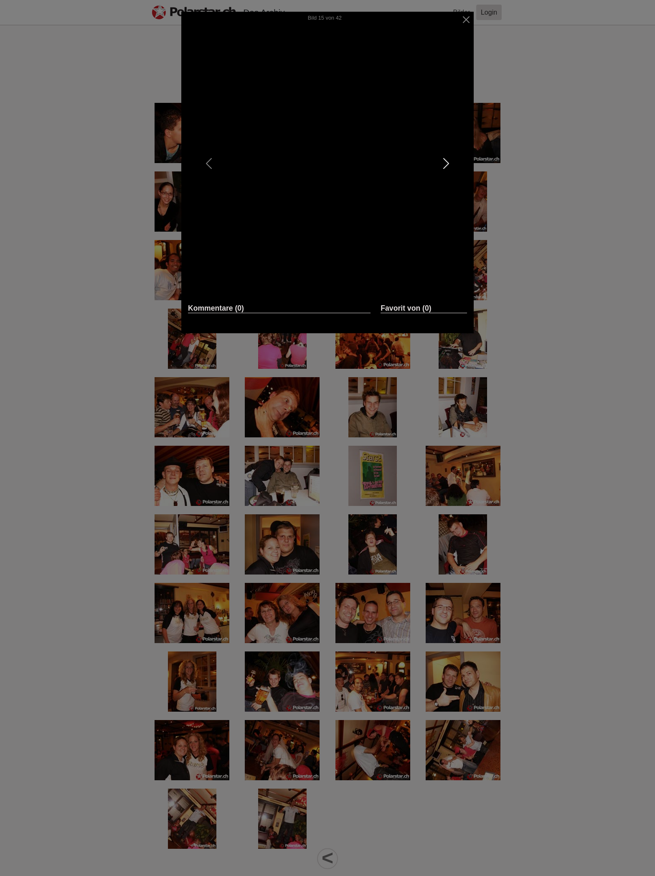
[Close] (466, 19)
